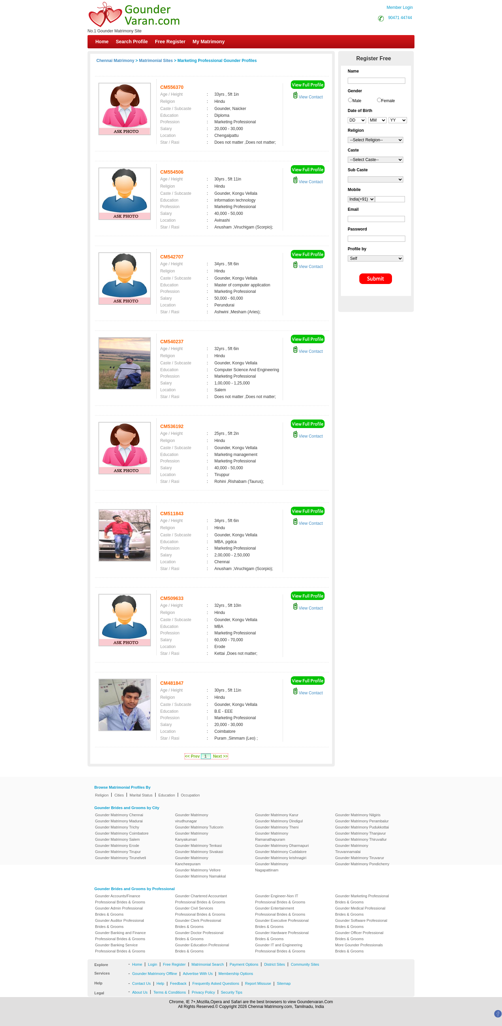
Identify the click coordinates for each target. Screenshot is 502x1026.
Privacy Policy (203, 992)
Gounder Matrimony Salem (117, 839)
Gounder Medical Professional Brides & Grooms (360, 911)
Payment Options (244, 964)
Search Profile (132, 41)
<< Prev (192, 756)
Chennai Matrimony (115, 60)
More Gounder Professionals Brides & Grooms (359, 948)
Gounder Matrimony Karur (276, 815)
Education (166, 795)
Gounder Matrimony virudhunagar (191, 818)
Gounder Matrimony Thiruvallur (361, 839)
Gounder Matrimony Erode (117, 845)
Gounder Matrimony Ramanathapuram (271, 836)
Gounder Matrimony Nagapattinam (271, 867)
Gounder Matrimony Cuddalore (281, 852)
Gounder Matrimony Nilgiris (357, 815)
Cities (119, 795)
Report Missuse (258, 983)
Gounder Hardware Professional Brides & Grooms (282, 936)
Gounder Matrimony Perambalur (362, 821)
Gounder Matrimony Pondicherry (362, 864)
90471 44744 (400, 17)
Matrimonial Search (207, 964)
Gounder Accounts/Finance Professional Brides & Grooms (120, 899)
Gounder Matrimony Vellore (198, 870)
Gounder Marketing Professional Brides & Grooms (362, 899)
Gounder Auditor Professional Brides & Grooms (119, 923)
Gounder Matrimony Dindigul (279, 821)
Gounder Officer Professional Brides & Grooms (359, 936)
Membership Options (236, 974)
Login (152, 964)
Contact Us (141, 983)
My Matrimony (209, 41)
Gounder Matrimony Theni (277, 827)
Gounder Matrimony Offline (154, 974)
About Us (139, 992)
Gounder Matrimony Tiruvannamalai (351, 848)
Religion (102, 795)
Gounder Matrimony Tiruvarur (359, 858)
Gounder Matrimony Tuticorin (199, 827)
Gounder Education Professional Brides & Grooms (202, 948)
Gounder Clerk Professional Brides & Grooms (198, 923)
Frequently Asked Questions (215, 983)
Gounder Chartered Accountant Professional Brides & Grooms (201, 899)
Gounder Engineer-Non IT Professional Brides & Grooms (280, 899)
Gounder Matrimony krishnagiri (280, 858)
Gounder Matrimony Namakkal (200, 876)
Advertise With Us (198, 974)
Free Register (170, 41)
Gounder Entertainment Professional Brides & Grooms (280, 911)
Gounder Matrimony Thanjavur (360, 833)
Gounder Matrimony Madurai (119, 821)
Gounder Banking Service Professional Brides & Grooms (120, 948)
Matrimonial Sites (156, 60)
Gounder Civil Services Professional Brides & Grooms (200, 911)
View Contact (308, 97)
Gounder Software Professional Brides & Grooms (361, 923)
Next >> (220, 756)
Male (356, 100)
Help (160, 983)
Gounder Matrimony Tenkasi (198, 845)
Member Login (400, 7)
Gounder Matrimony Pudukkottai (362, 827)
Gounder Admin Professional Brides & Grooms (119, 911)
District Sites (274, 964)
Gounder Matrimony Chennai (119, 815)
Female (388, 100)
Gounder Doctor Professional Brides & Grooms (199, 936)
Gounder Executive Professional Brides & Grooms (282, 923)
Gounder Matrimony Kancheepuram (191, 861)
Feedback (178, 983)
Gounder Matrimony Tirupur (118, 852)
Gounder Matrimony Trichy (117, 827)
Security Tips (231, 992)
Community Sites (305, 964)
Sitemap (284, 983)
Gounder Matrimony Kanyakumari (191, 836)
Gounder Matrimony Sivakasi (199, 852)
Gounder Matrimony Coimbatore (121, 833)
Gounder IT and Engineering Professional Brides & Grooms (280, 948)
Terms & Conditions (169, 992)
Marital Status (141, 795)
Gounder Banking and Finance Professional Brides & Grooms (120, 936)
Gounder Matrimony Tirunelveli (120, 858)
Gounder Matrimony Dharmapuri (282, 845)
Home (102, 41)
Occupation (190, 795)
